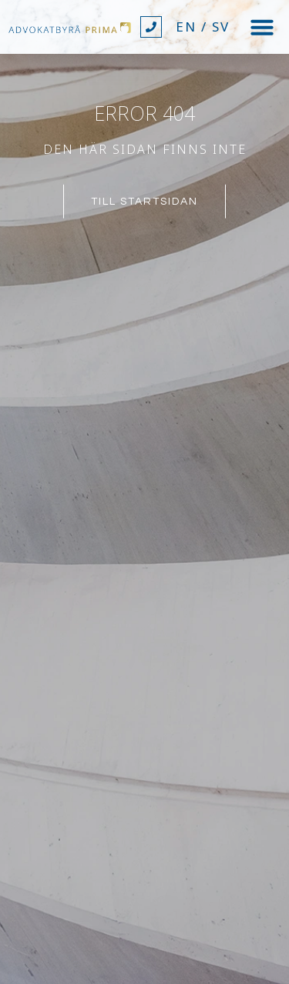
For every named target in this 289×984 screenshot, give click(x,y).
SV (221, 26)
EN (186, 26)
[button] (262, 26)
